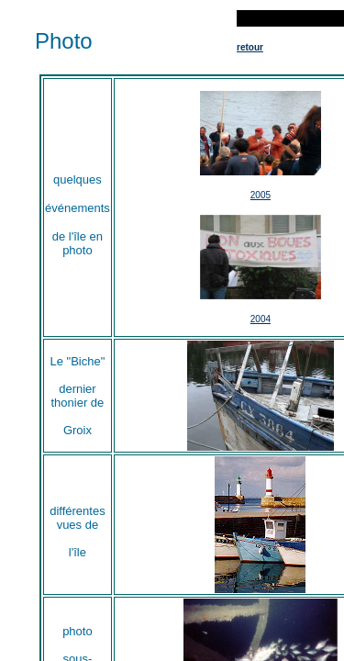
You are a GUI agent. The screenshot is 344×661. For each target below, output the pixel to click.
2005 (260, 195)
